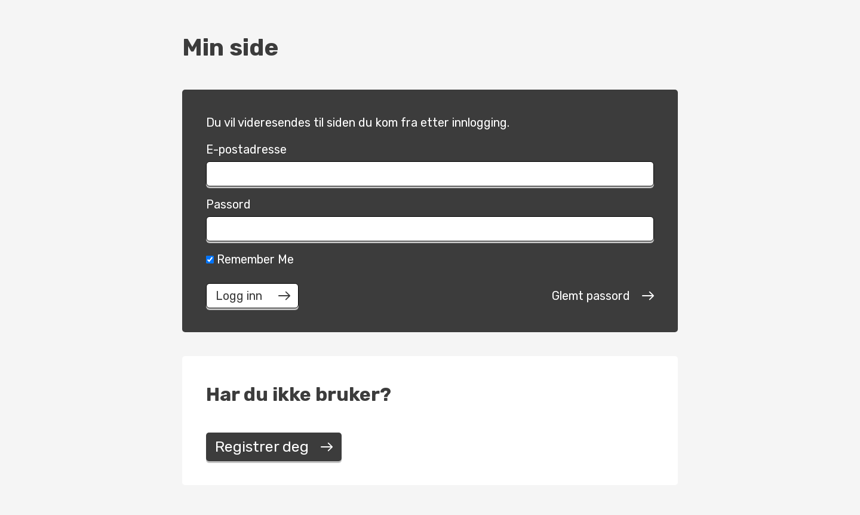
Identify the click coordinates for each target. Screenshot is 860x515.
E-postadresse (246, 149)
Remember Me (250, 259)
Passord (228, 204)
